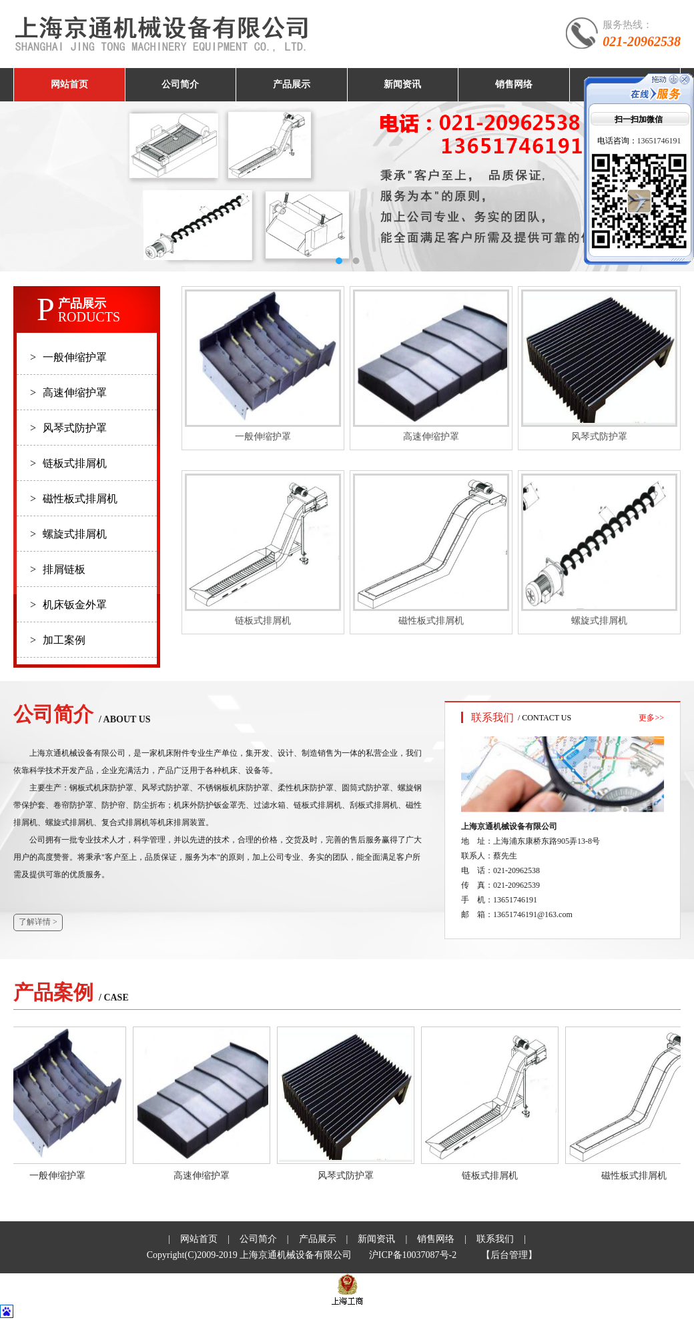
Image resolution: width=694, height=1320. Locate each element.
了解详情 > (38, 921)
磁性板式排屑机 (73, 498)
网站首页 (69, 84)
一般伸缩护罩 (68, 357)
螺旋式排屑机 (68, 534)
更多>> (651, 717)
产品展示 (291, 84)
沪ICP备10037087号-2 (412, 1255)
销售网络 (514, 84)
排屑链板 (57, 569)
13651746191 (659, 140)
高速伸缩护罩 (68, 392)
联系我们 (495, 1239)
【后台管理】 (509, 1255)
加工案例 (57, 640)
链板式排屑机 (68, 463)
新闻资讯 (402, 84)
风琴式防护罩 (68, 428)
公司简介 (180, 84)
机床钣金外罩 (68, 604)
